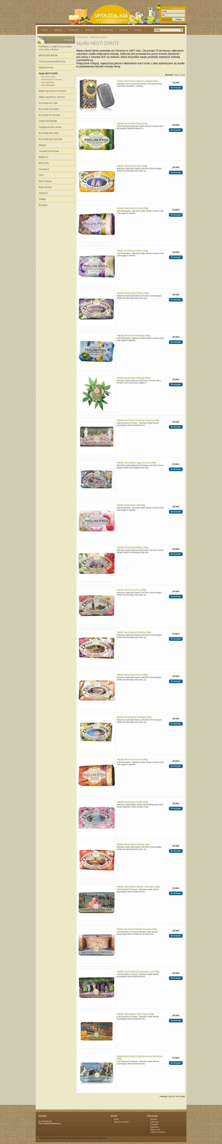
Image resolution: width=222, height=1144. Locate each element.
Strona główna (82, 37)
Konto (116, 1119)
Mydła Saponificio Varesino (52, 96)
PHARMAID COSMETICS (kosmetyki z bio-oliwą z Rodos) (55, 48)
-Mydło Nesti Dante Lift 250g (131, 505)
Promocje (73, 30)
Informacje (154, 1122)
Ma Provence (45, 181)
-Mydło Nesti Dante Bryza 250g (132, 123)
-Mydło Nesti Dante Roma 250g (132, 674)
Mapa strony (155, 1130)
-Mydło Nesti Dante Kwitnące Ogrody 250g (138, 420)
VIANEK (42, 199)
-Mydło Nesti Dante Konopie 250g (133, 378)
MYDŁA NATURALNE (48, 55)
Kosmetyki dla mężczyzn (50, 139)
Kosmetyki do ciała (48, 102)
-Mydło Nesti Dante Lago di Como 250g (136, 462)
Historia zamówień (121, 1122)
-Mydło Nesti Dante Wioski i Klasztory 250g (138, 887)
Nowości (89, 30)
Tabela (182, 75)
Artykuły (58, 30)
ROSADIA (43, 205)
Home (44, 30)
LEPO (41, 175)
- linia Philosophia (47, 85)
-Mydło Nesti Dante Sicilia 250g (132, 802)
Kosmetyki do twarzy (49, 109)
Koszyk (138, 30)
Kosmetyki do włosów (49, 115)
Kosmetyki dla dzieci (49, 133)
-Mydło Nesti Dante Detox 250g (132, 250)
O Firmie (153, 1119)
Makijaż (42, 145)
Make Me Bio (45, 187)
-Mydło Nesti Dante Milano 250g (132, 547)
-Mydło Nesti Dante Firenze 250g (133, 293)
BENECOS (43, 157)
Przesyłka (154, 1124)
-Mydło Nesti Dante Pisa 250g (131, 590)
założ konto (166, 19)
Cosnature (44, 169)
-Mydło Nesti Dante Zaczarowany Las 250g (138, 971)
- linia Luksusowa (47, 82)
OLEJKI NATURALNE (48, 121)
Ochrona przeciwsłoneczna (52, 61)
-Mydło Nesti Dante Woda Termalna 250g (137, 929)
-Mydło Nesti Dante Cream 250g (132, 208)
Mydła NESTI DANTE (48, 73)
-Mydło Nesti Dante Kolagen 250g (133, 335)
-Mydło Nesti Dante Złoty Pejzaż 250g (135, 1014)
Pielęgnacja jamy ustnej (50, 127)
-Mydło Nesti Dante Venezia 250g (133, 844)
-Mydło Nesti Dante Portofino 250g (134, 632)
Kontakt (124, 30)
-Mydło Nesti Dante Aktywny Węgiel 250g (137, 81)
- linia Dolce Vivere (47, 77)
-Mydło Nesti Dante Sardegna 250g (134, 717)
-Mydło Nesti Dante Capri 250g (132, 166)
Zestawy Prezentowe (49, 151)
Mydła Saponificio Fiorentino (52, 90)
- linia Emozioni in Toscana (51, 79)
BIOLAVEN (44, 163)
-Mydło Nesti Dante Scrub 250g (132, 759)
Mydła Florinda (46, 67)
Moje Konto (107, 30)
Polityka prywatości (158, 1132)
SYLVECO (43, 193)
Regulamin (154, 1127)
